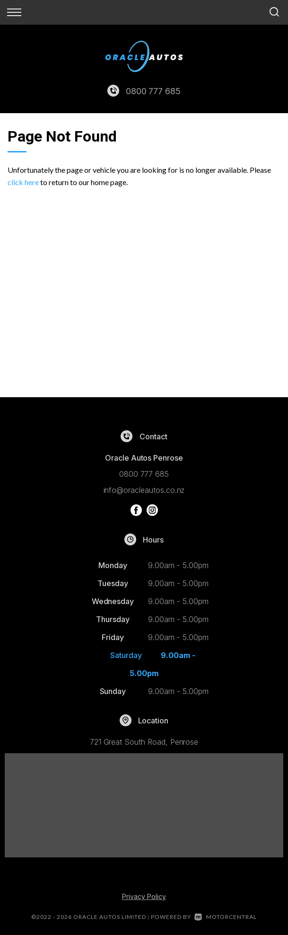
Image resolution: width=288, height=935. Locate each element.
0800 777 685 (153, 91)
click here (23, 182)
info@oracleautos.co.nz (144, 490)
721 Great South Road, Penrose (144, 742)
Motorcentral (225, 916)
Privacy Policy (144, 896)
